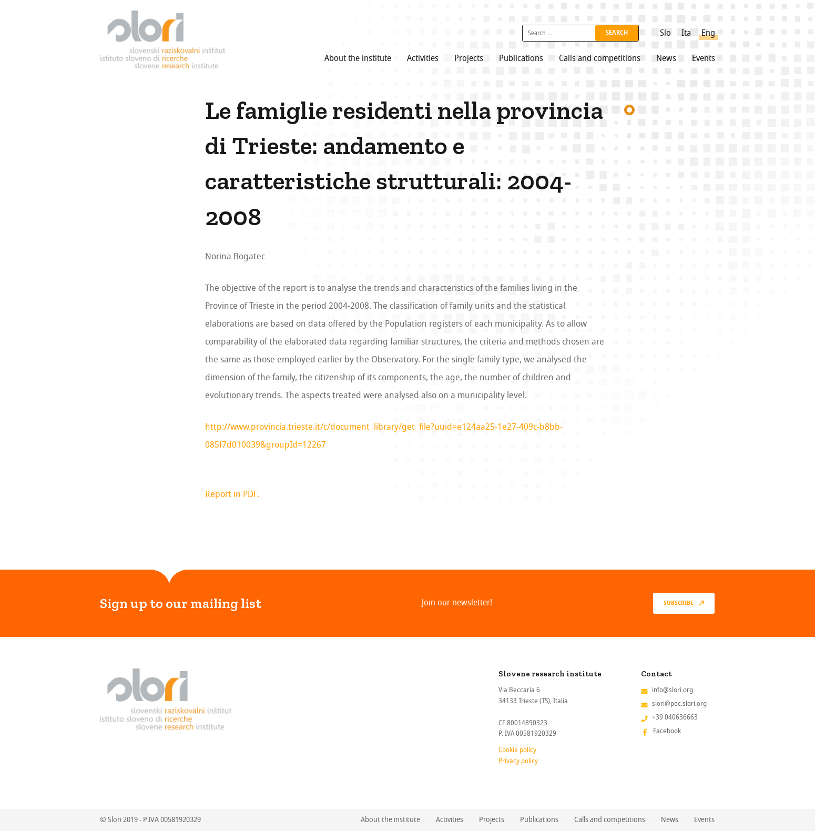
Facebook (667, 731)
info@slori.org (672, 690)
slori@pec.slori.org (679, 703)
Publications (521, 58)
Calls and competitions (599, 58)
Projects (468, 58)
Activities (423, 58)
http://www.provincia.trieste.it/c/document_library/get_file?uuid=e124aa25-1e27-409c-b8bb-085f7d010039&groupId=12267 (384, 435)
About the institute (357, 58)
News (666, 58)
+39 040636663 (675, 717)
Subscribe (679, 603)
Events (703, 58)
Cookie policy (517, 750)
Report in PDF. (232, 494)
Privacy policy (518, 761)
